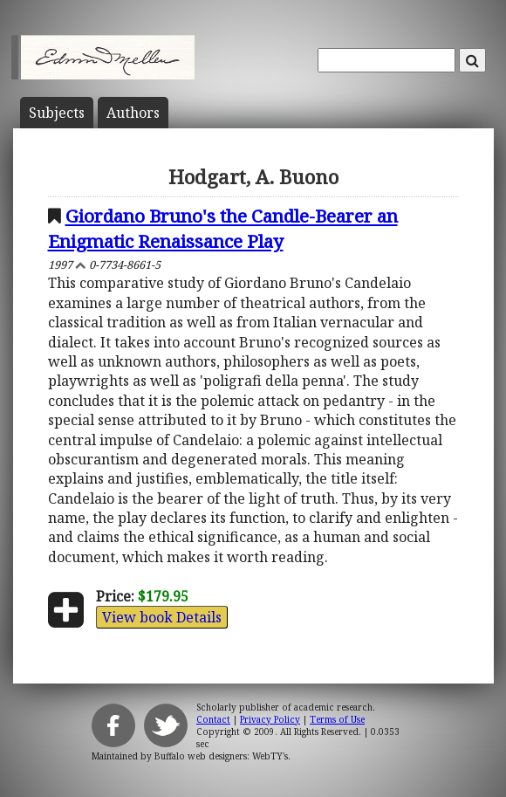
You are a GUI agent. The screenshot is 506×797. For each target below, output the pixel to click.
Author (133, 113)
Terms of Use (337, 719)
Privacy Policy (270, 719)
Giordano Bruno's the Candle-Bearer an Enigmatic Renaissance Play (223, 228)
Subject (57, 113)
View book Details (162, 617)
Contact (213, 719)
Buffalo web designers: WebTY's (221, 756)
